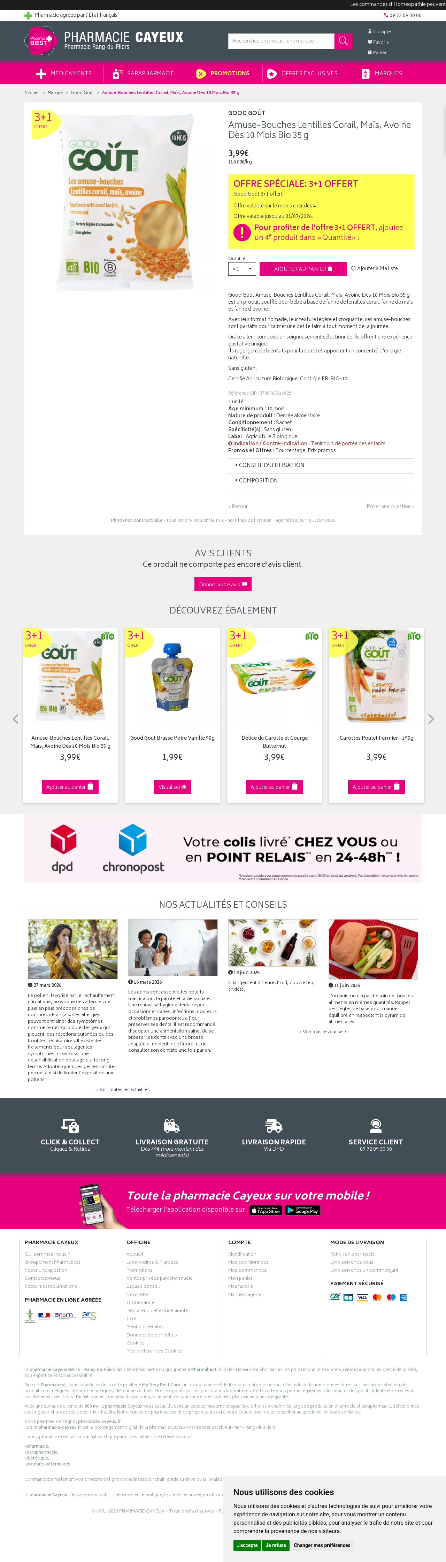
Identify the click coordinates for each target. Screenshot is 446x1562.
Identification (242, 1255)
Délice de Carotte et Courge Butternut (274, 742)
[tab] (321, 465)
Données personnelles (151, 1336)
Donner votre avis (223, 585)
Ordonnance (140, 1303)
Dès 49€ (172, 1137)
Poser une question (46, 1271)
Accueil (32, 93)
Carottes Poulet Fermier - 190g (377, 739)
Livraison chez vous (352, 1263)
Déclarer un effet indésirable (157, 1311)
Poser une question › (390, 507)
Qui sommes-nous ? (47, 1255)
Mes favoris (240, 1287)
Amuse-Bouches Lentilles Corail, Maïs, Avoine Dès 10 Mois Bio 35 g (70, 742)
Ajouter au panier (303, 269)
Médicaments (64, 74)
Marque (55, 93)
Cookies (135, 1344)
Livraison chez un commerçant (364, 1271)
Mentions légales (145, 1327)
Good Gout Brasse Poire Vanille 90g (172, 739)
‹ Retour (238, 507)
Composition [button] (256, 481)
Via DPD (274, 1134)
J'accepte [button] (247, 1545)
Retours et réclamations (51, 1287)
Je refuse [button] (276, 1545)
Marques (382, 74)
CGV (131, 1319)
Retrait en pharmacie (352, 1255)
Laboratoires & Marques (152, 1263)
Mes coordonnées (248, 1263)
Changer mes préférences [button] (322, 1545)
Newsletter (138, 1295)
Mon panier (240, 1279)
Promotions (222, 74)
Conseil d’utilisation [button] (269, 466)
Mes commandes (247, 1271)
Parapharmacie (143, 74)
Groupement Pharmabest (52, 1263)
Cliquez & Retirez (70, 1134)
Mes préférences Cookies (154, 1352)
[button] (242, 269)
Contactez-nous (42, 1279)
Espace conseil (143, 1287)
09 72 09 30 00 (376, 1134)
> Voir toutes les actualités (123, 1090)
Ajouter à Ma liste (374, 269)
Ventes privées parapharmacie (159, 1279)
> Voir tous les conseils (323, 1032)
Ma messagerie (244, 1295)
